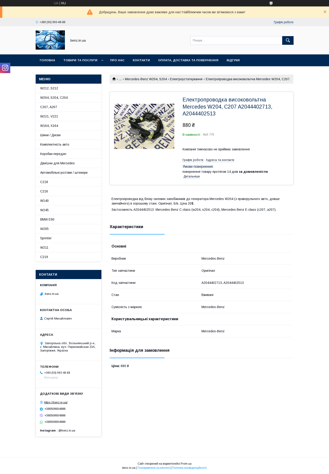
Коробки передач (53, 154)
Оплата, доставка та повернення (188, 60)
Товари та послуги (80, 60)
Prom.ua (186, 463)
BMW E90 (47, 219)
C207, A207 (48, 107)
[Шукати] (288, 40)
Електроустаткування (186, 79)
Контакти (141, 60)
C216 (44, 191)
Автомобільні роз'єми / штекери (64, 172)
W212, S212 (49, 88)
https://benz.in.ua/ (56, 402)
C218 (44, 182)
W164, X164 (49, 126)
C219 (44, 257)
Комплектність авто (54, 144)
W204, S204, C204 (54, 97)
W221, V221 (49, 116)
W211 (44, 247)
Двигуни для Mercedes (57, 163)
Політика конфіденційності (189, 467)
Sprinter (46, 238)
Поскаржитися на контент (153, 467)
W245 (44, 210)
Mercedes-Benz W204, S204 (146, 79)
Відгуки (233, 60)
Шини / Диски (50, 135)
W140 (44, 200)
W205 (44, 229)
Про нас (117, 60)
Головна (47, 60)
